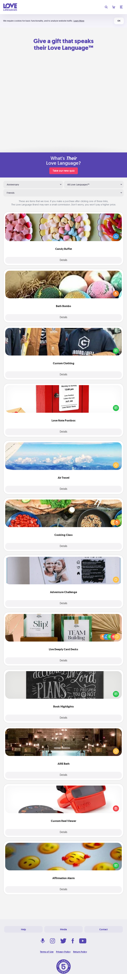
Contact (103, 929)
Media (63, 929)
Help (23, 929)
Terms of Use (47, 951)
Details (63, 260)
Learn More (78, 20)
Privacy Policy (63, 951)
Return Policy (80, 951)
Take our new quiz (63, 170)
